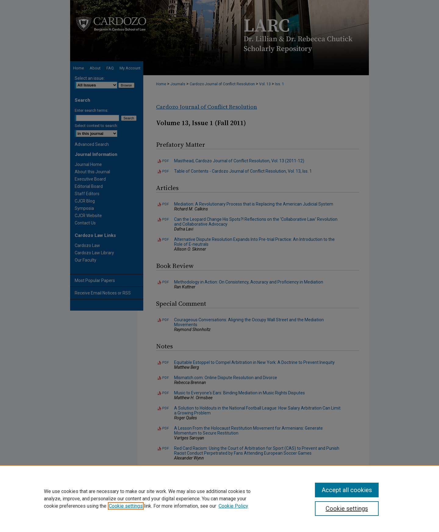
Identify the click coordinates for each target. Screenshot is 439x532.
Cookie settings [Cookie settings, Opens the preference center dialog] (347, 508)
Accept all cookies (347, 490)
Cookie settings (126, 506)
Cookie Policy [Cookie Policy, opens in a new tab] (233, 506)
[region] (219, 498)
